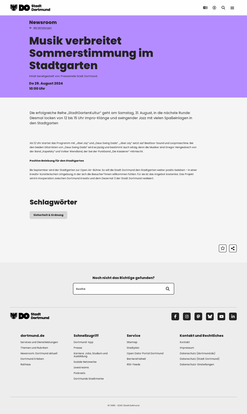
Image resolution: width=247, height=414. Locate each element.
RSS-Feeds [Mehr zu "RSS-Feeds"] (133, 364)
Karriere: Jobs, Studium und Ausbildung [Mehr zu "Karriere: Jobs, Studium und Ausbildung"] (91, 355)
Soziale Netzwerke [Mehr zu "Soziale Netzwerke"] (85, 362)
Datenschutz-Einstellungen (197, 364)
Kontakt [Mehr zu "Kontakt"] (185, 342)
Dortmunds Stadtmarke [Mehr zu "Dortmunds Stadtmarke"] (89, 379)
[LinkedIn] (233, 316)
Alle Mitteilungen (41, 27)
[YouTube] (221, 316)
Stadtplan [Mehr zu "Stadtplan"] (133, 348)
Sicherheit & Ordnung (48, 215)
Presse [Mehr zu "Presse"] (78, 348)
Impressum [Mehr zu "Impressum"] (187, 348)
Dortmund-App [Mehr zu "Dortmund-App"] (83, 342)
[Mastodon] (198, 316)
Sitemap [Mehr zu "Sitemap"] (132, 342)
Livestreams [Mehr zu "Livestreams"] (81, 367)
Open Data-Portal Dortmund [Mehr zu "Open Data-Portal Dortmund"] (145, 353)
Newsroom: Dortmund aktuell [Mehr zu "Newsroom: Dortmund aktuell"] (38, 353)
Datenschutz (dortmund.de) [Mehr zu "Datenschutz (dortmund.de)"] (197, 353)
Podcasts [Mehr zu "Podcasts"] (79, 373)
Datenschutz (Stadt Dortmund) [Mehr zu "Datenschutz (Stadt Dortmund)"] (199, 359)
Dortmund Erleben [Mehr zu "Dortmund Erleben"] (32, 359)
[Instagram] (187, 316)
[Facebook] (175, 316)
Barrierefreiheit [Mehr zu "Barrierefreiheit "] (136, 359)
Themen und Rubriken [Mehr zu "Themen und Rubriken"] (34, 348)
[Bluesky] (210, 316)
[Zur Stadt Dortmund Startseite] (30, 7)
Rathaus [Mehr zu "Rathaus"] (25, 364)
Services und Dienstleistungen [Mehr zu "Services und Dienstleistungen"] (39, 342)
